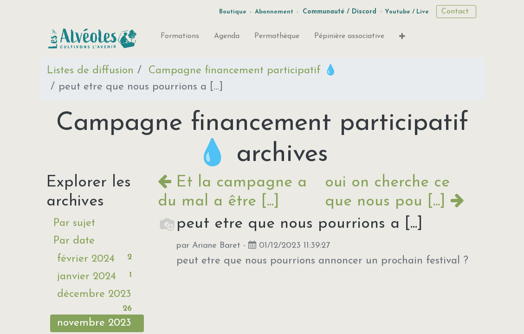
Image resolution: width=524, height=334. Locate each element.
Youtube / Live (407, 12)
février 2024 (97, 257)
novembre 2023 (97, 325)
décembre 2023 (97, 296)
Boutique (232, 12)
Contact (456, 11)
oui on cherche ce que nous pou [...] (394, 192)
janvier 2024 (97, 275)
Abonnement (274, 12)
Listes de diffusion (90, 70)
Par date (74, 241)
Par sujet (74, 223)
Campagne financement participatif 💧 (243, 70)
